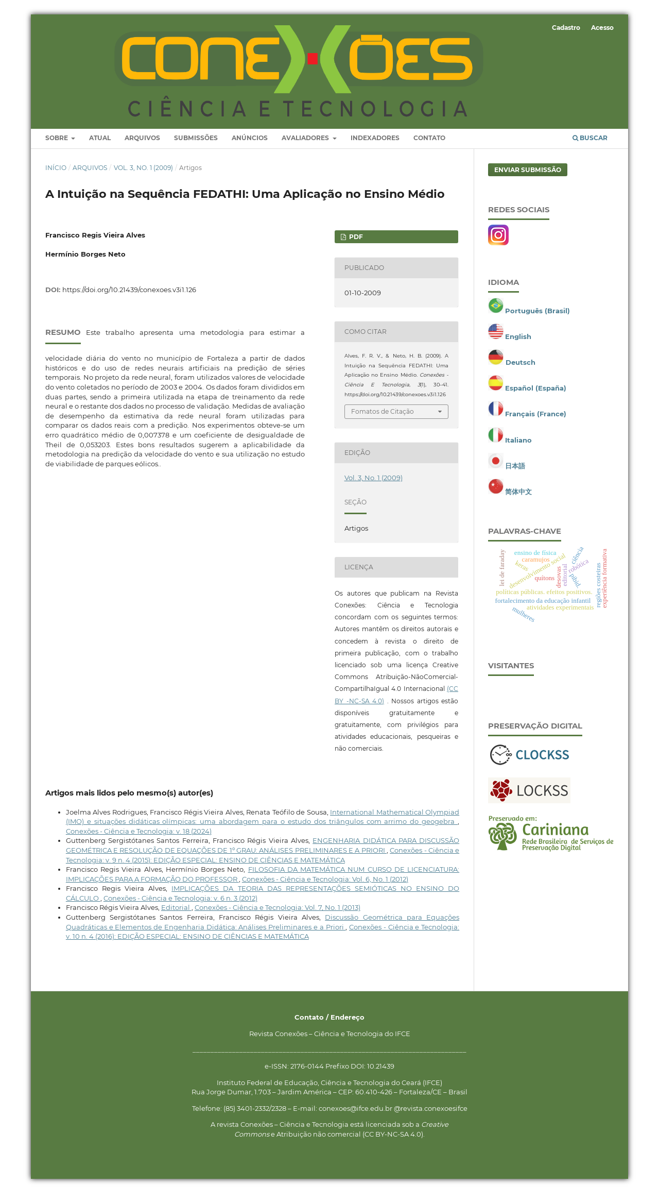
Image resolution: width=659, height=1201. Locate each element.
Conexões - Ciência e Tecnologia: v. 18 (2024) (139, 839)
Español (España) (535, 396)
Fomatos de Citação (382, 419)
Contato (429, 146)
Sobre (57, 146)
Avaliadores (306, 146)
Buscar (590, 146)
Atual (100, 146)
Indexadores (375, 146)
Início (55, 175)
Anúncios (250, 146)
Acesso (602, 27)
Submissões (196, 146)
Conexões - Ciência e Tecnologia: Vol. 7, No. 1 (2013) (277, 915)
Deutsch (520, 370)
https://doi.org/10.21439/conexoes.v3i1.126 (129, 297)
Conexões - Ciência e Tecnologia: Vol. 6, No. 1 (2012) (325, 887)
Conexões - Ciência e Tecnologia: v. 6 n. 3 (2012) (180, 906)
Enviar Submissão (527, 177)
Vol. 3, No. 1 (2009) (143, 175)
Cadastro (566, 27)
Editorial (176, 915)
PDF (355, 244)
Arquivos (142, 146)
